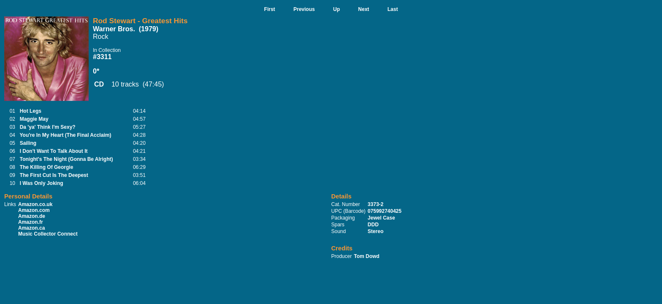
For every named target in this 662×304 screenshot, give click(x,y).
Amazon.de (31, 216)
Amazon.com (34, 210)
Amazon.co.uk (35, 204)
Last (393, 9)
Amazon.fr (30, 222)
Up (336, 9)
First (269, 9)
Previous (304, 9)
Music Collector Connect (48, 234)
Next (363, 9)
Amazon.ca (31, 228)
